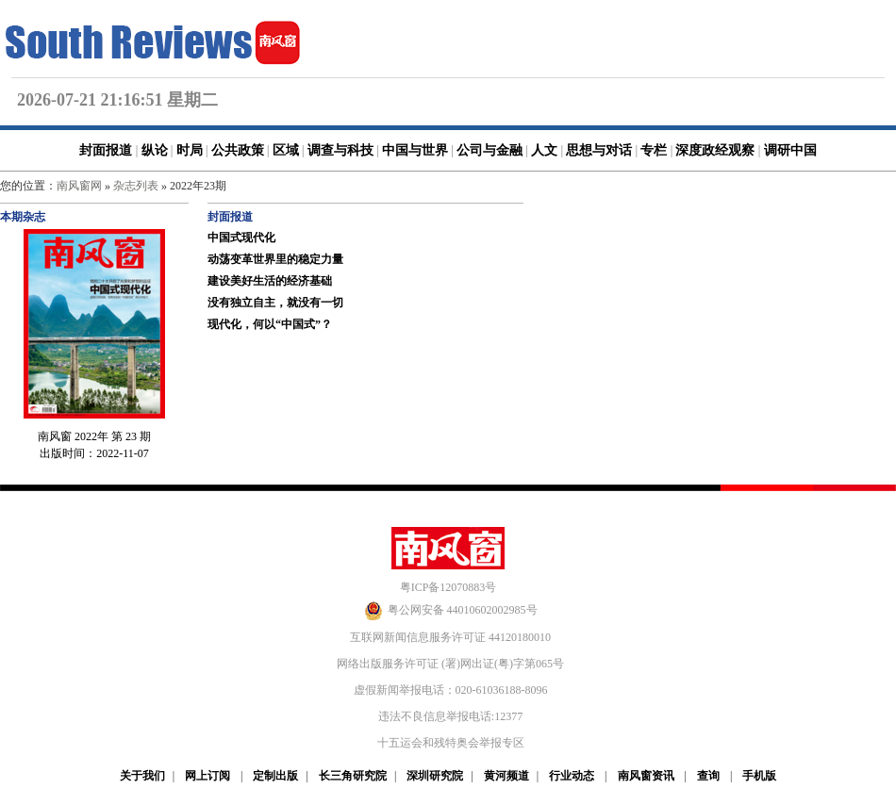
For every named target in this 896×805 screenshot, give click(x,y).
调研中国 (790, 150)
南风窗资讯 (646, 775)
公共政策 (237, 150)
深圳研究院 (435, 775)
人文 (544, 150)
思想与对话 (599, 150)
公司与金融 (489, 150)
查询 (708, 775)
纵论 (154, 150)
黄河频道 (506, 775)
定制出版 (275, 775)
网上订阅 (207, 775)
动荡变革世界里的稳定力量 (275, 259)
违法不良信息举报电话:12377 (450, 716)
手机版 (759, 775)
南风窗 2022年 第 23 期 (94, 436)
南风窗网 (79, 185)
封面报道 (105, 150)
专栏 (653, 150)
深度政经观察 (715, 150)
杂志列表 (135, 185)
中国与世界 (415, 150)
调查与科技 (340, 150)
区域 (286, 150)
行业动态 (571, 775)
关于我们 (142, 775)
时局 (189, 150)
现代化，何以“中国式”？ (269, 324)
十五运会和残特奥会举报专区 (450, 742)
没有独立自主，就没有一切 (275, 302)
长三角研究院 (353, 775)
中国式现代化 (241, 237)
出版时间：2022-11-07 (94, 453)
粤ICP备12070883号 (448, 587)
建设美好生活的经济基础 (269, 281)
